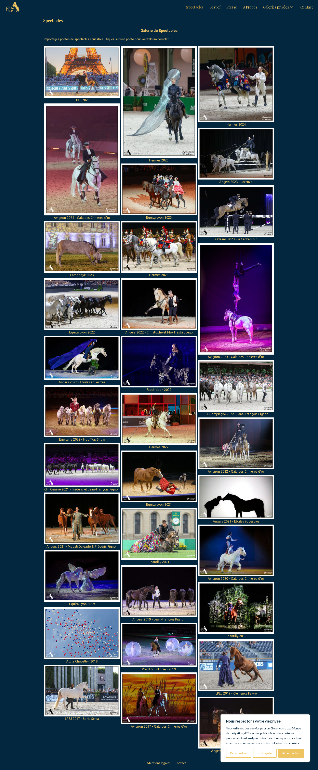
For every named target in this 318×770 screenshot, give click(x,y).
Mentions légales (159, 763)
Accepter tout (291, 753)
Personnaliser (239, 753)
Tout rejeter (265, 753)
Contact (180, 763)
